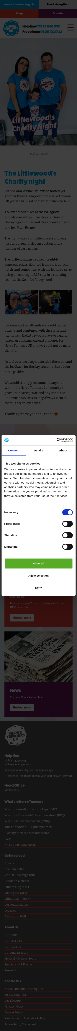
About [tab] (63, 450)
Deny (38, 587)
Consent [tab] (13, 450)
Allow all (38, 563)
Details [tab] (38, 450)
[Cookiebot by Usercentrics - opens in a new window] (56, 440)
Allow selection (38, 575)
